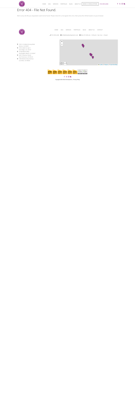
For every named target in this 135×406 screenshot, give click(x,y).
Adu (49, 4)
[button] (93, 57)
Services (55, 4)
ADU (62, 30)
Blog (70, 4)
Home (44, 4)
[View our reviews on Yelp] (66, 77)
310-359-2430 (104, 4)
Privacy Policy (76, 79)
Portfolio (64, 4)
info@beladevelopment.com (69, 35)
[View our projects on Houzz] (70, 77)
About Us (78, 4)
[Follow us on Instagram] (68, 77)
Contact (100, 30)
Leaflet (100, 64)
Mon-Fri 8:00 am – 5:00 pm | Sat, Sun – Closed (93, 35)
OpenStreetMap (113, 64)
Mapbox (106, 64)
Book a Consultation (90, 4)
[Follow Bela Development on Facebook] (64, 77)
